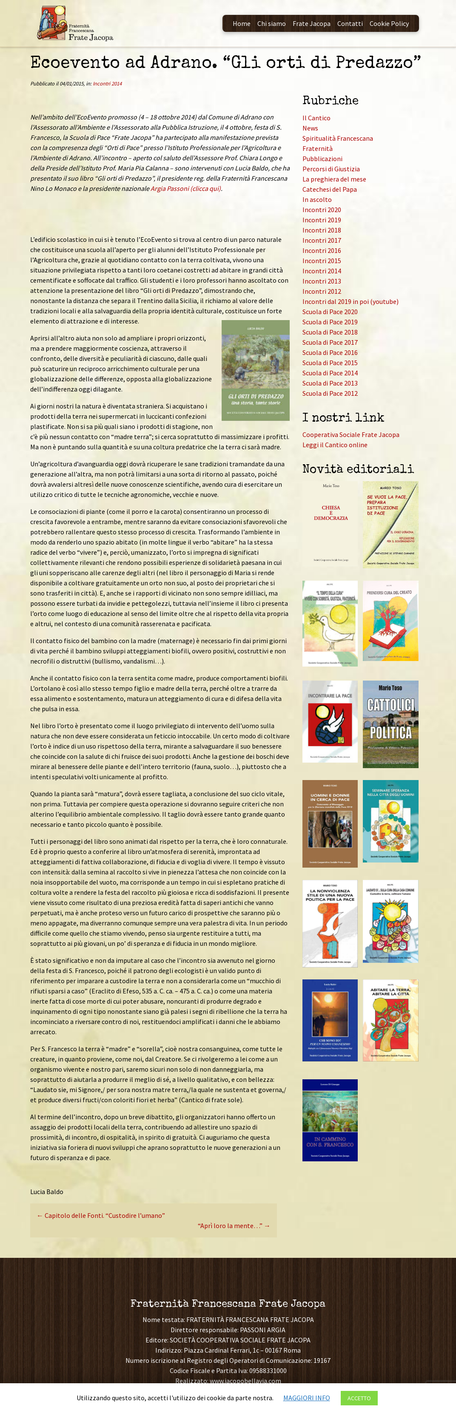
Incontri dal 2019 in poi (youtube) (350, 301)
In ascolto (317, 199)
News (310, 128)
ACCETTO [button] (359, 1398)
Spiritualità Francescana (337, 138)
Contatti (350, 23)
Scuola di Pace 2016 (330, 352)
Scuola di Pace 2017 (330, 342)
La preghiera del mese (334, 179)
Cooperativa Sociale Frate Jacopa (350, 434)
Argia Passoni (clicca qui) (186, 188)
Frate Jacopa (312, 23)
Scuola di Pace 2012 (330, 393)
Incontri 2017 (321, 240)
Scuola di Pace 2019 (330, 322)
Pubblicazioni (322, 158)
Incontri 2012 (321, 291)
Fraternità (317, 148)
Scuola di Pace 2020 (330, 311)
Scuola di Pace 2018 (330, 332)
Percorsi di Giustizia (331, 169)
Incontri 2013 (321, 281)
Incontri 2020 (321, 209)
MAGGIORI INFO (306, 1397)
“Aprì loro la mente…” (234, 1225)
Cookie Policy (389, 23)
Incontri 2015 (321, 260)
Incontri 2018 (321, 230)
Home (242, 23)
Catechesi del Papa (329, 189)
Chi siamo (271, 23)
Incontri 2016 (321, 250)
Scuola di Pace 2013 (330, 383)
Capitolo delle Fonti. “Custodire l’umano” (101, 1215)
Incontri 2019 (321, 220)
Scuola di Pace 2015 (330, 362)
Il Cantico (316, 117)
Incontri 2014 (107, 83)
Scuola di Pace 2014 (330, 373)
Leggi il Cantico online (335, 444)
